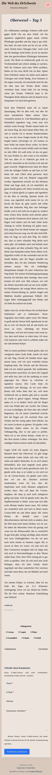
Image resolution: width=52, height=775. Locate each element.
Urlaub (25, 638)
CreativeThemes (35, 771)
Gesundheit (11, 638)
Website (9, 701)
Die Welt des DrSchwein (19, 3)
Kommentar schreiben (16, 711)
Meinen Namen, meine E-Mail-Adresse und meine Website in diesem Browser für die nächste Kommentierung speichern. (26, 740)
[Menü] (47, 4)
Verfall (37, 638)
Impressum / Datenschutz (26, 768)
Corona (10, 632)
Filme (34, 632)
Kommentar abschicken (17, 752)
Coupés (22, 632)
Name (9, 683)
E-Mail (10, 692)
